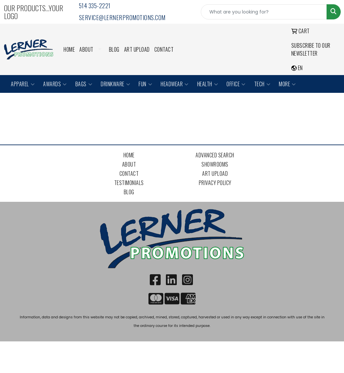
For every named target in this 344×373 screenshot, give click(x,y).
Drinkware (115, 84)
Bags (84, 84)
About (86, 49)
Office (236, 84)
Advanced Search (215, 155)
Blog (114, 49)
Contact (164, 49)
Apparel (23, 84)
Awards (55, 84)
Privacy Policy (215, 183)
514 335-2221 (95, 5)
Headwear (175, 84)
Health (207, 84)
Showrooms (214, 164)
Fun (145, 84)
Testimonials (129, 183)
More (287, 84)
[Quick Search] (264, 11)
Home (69, 49)
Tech (262, 84)
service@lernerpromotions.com (122, 17)
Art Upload (137, 49)
